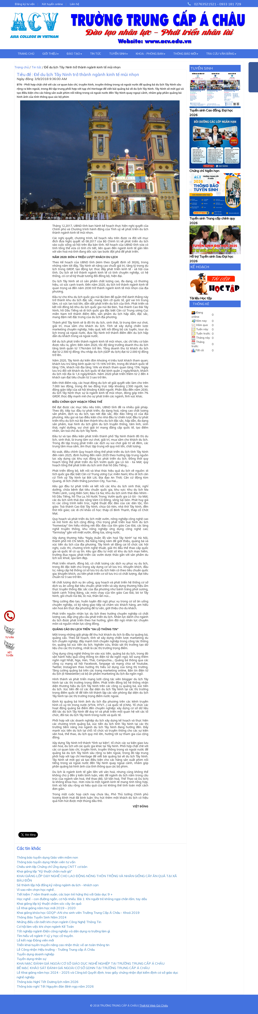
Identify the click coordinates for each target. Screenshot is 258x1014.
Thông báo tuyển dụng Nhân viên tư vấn (46, 862)
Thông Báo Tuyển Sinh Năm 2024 (42, 917)
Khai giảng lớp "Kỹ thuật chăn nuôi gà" (44, 871)
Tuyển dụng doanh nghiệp (35, 954)
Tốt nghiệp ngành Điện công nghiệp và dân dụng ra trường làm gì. (63, 931)
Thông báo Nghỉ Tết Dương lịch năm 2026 (47, 982)
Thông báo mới (185, 53)
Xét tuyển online (52, 4)
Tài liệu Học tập (200, 298)
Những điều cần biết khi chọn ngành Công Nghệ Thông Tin (59, 922)
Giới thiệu (50, 53)
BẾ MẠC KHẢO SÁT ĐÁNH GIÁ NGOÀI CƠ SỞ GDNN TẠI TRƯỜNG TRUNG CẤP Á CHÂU (83, 968)
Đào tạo (74, 53)
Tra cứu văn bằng (221, 53)
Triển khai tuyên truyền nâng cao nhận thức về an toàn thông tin (63, 945)
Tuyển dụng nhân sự (31, 959)
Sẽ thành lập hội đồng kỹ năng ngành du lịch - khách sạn (58, 885)
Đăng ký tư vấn (25, 4)
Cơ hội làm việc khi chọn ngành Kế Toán (45, 926)
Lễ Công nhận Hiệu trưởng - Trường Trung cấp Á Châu (56, 949)
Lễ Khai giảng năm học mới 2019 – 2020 (46, 908)
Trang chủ (26, 53)
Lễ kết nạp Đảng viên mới (35, 940)
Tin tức (95, 53)
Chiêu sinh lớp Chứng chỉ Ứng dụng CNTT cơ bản (52, 867)
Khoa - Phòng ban (150, 53)
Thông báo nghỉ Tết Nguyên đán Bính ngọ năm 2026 (55, 986)
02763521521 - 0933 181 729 (217, 4)
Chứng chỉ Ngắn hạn (204, 171)
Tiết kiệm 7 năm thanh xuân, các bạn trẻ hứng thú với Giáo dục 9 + (64, 894)
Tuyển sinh (118, 53)
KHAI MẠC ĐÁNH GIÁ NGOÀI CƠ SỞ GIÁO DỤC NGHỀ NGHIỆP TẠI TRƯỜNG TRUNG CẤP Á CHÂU (90, 963)
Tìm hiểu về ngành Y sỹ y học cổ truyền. (45, 936)
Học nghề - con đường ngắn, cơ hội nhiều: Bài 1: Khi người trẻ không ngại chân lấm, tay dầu (82, 899)
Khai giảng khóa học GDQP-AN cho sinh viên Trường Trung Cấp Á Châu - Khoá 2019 (78, 913)
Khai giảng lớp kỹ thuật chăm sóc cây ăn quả (49, 904)
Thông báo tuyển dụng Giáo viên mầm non (47, 857)
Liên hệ (74, 4)
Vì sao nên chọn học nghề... (36, 890)
